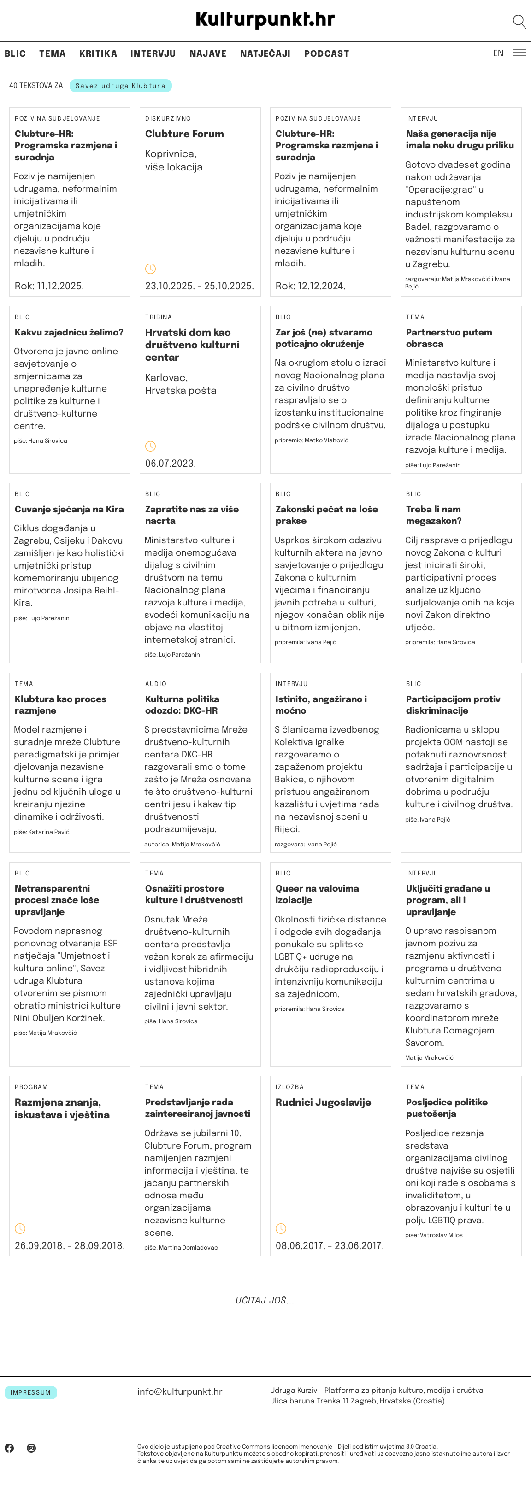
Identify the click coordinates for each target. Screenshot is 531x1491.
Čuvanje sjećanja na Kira (69, 509)
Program (31, 1088)
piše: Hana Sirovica (171, 1022)
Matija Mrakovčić (429, 1058)
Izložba (290, 1088)
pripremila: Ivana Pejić (305, 643)
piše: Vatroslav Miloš (434, 1236)
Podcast (326, 54)
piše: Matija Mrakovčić (45, 1033)
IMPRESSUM (31, 1393)
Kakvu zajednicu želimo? (69, 333)
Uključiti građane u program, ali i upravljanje (448, 901)
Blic (15, 54)
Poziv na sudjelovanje (57, 119)
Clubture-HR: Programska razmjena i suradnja (66, 146)
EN (498, 53)
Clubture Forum (184, 134)
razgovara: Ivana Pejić (306, 845)
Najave (208, 54)
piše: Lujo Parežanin (433, 466)
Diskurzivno (168, 119)
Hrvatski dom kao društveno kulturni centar (192, 346)
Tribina (158, 318)
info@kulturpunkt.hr (180, 1392)
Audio (155, 684)
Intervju (153, 54)
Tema (52, 54)
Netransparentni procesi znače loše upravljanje (57, 901)
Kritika (98, 54)
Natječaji (265, 54)
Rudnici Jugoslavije (324, 1103)
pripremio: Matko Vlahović (311, 441)
